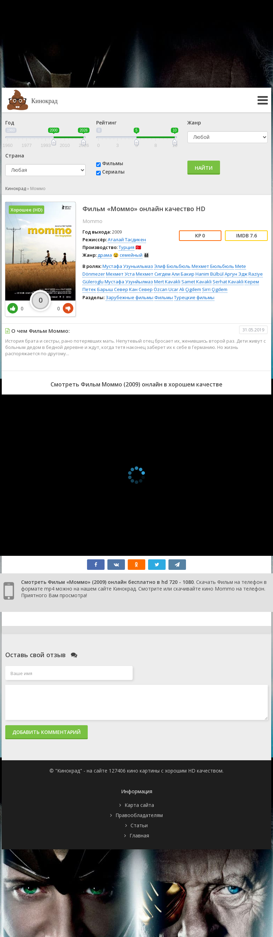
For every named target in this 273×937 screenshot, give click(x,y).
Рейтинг (106, 122)
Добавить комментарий (46, 732)
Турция (126, 247)
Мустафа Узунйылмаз (129, 281)
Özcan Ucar (166, 289)
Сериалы (113, 171)
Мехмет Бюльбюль (213, 266)
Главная (139, 835)
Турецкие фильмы (194, 297)
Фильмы (112, 163)
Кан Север (141, 289)
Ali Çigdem (190, 289)
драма (105, 255)
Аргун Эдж (236, 274)
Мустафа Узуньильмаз (127, 266)
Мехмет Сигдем (153, 274)
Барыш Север (112, 289)
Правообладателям (139, 815)
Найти (204, 167)
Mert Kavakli (167, 281)
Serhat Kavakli (228, 281)
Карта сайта (139, 805)
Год (9, 122)
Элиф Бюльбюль (172, 266)
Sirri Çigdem (214, 289)
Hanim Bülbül (209, 274)
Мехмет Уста (120, 274)
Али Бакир (183, 274)
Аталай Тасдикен (127, 239)
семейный (131, 255)
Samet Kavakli (196, 281)
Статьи (139, 825)
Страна (14, 155)
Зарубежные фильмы (129, 297)
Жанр (194, 122)
